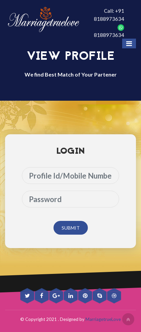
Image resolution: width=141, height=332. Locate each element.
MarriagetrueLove (103, 319)
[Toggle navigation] (129, 43)
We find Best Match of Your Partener (71, 74)
